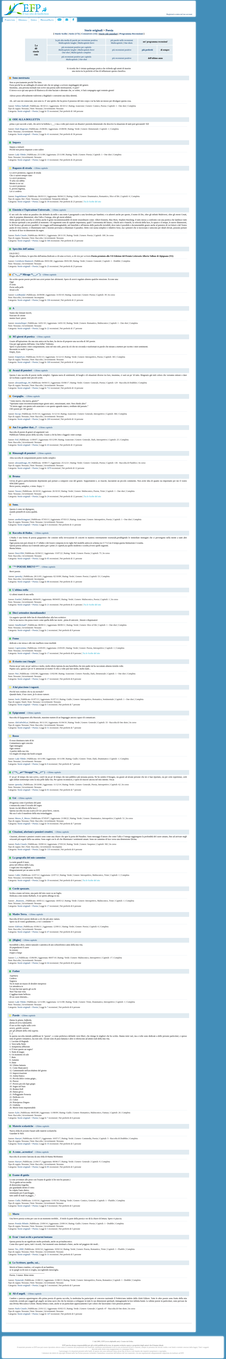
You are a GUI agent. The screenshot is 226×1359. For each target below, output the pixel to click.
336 (48, 300)
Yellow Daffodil (22, 106)
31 (48, 1254)
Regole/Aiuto (47, 20)
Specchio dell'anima (23, 248)
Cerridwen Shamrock (24, 261)
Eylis (17, 1112)
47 (48, 932)
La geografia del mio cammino (29, 857)
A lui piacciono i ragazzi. (26, 687)
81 (48, 790)
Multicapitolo (116, 43)
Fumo (16, 638)
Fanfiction (10, 20)
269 (48, 419)
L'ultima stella (20, 589)
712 (48, 388)
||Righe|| (17, 940)
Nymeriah (19, 1280)
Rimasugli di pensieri (24, 453)
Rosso (16, 736)
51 (48, 728)
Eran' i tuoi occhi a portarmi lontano (32, 1237)
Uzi (14, 798)
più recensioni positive (121, 50)
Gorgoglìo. (18, 396)
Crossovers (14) (89, 33)
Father (16, 971)
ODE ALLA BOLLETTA (26, 119)
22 (48, 328)
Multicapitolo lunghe (67, 43)
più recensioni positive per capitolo (76, 47)
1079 (49, 468)
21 (48, 604)
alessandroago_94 (22, 382)
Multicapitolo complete (81, 52)
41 (48, 134)
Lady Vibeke (20, 154)
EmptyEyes (20, 357)
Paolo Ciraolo (21, 235)
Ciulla (17, 1200)
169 (48, 362)
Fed (16, 439)
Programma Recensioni (131, 33)
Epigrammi (19, 712)
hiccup (18, 414)
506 (48, 240)
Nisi (17, 673)
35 (48, 1144)
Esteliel (18, 599)
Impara (17, 142)
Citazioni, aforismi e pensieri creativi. (33, 831)
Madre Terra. (20, 914)
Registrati (170, 14)
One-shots (128, 43)
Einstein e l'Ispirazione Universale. (31, 209)
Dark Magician (21, 129)
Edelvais (18, 926)
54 (48, 823)
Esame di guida (21, 1175)
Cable (17, 875)
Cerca (34, 20)
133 (48, 849)
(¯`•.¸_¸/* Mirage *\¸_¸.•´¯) (27, 274)
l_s (16, 957)
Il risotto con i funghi (24, 661)
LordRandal (20, 295)
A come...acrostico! (23, 1151)
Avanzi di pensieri (22, 370)
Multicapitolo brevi (86, 43)
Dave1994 (19, 553)
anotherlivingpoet (22, 519)
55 (48, 111)
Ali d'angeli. (19, 1293)
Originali (23, 20)
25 (48, 266)
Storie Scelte (61, 33)
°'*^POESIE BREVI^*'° (26, 566)
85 (48, 558)
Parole (16, 1015)
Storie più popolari (108, 33)
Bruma (16, 476)
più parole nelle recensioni (122, 40)
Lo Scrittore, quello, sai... (26, 1262)
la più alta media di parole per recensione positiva (76, 40)
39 (48, 201)
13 (48, 160)
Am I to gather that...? (25, 427)
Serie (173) (74, 33)
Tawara (18, 491)
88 (48, 581)
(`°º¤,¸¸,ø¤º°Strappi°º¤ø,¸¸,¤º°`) (29, 772)
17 (48, 653)
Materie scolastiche (23, 1126)
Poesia (109, 30)
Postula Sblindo (21, 1223)
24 (48, 496)
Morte (16, 1214)
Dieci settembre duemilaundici (29, 612)
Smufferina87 (21, 625)
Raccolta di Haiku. (23, 532)
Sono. (16, 504)
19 (48, 880)
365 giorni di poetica (24, 336)
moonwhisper (20, 323)
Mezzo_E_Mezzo (22, 818)
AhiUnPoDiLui (21, 722)
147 (48, 1314)
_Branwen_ (20, 901)
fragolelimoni (20, 196)
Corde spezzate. (21, 888)
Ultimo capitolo (41, 168)
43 (48, 445)
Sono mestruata (21, 77)
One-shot (66, 52)
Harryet (18, 1138)
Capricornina (20, 648)
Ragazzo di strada (22, 168)
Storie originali (93, 30)
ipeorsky (18, 576)
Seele (17, 699)
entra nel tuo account (184, 14)
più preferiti (147, 50)
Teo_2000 (19, 1249)
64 (48, 963)
